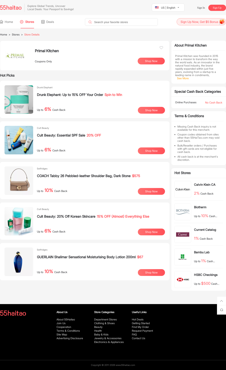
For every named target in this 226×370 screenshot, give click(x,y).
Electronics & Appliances (109, 342)
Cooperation (63, 326)
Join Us (61, 323)
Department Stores (105, 319)
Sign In (201, 7)
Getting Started (141, 323)
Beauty (98, 326)
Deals (48, 21)
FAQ (134, 334)
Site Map (61, 334)
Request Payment (142, 330)
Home (6, 21)
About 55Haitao (65, 319)
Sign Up (217, 7)
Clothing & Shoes (104, 323)
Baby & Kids (101, 334)
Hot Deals (138, 319)
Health (98, 330)
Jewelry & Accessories (107, 338)
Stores (27, 21)
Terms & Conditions (68, 330)
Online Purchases (185, 102)
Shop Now (151, 61)
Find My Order (140, 326)
